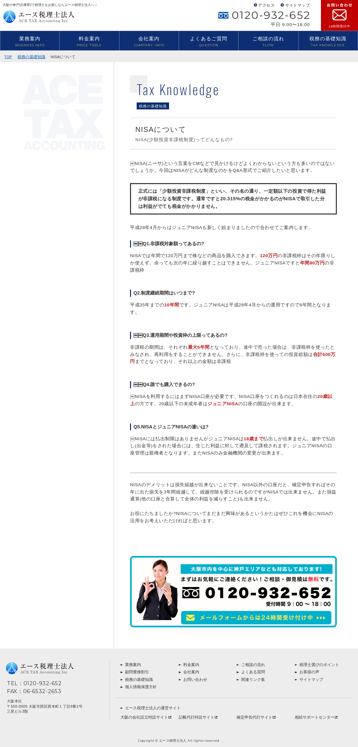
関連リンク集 (251, 680)
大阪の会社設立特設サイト (145, 717)
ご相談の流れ (268, 42)
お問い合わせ (193, 680)
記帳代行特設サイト (198, 717)
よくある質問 (251, 672)
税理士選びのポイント (317, 665)
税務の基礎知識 (328, 42)
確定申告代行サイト (256, 717)
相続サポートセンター (316, 717)
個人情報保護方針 (138, 687)
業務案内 (29, 42)
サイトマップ (295, 5)
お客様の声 (307, 672)
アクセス (264, 5)
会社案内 (149, 42)
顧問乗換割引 (134, 672)
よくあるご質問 (208, 42)
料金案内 (89, 42)
